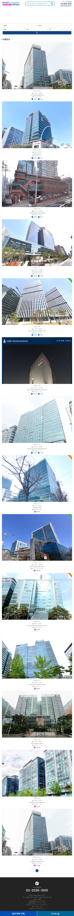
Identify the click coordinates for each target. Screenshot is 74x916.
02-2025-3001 (37, 890)
